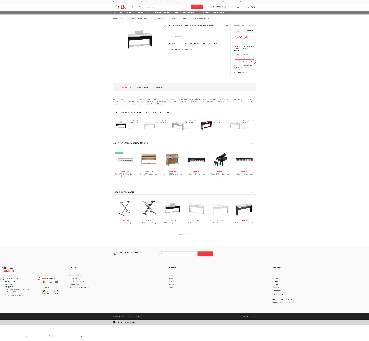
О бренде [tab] (159, 87)
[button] (164, 26)
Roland (131, 99)
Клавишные (117, 19)
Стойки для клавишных (180, 47)
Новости (152, 2)
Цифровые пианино (123, 12)
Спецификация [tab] (143, 87)
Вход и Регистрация (248, 2)
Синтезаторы (142, 12)
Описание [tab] (126, 87)
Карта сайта (165, 2)
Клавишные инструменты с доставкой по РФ (128, 2)
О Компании (218, 12)
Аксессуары (204, 12)
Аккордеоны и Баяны (184, 12)
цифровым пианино (179, 99)
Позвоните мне (245, 61)
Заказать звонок (227, 2)
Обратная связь (180, 2)
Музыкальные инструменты (137, 19)
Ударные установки (161, 12)
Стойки (173, 19)
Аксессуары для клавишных (182, 49)
